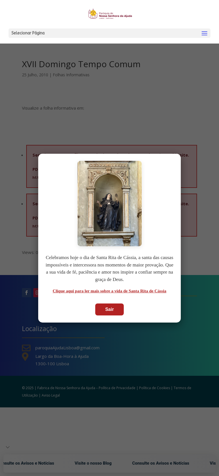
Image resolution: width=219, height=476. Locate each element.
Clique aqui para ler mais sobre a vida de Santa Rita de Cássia (110, 291)
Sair (109, 309)
